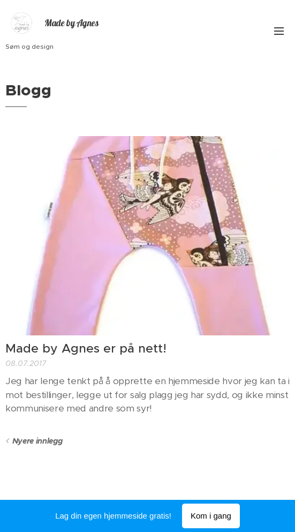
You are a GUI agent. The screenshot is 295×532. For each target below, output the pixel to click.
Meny (279, 31)
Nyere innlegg (37, 441)
